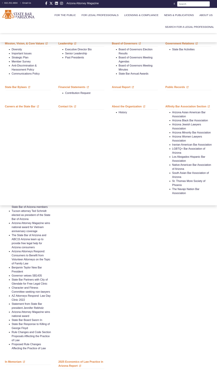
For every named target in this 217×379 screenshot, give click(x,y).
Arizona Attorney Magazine (82, 3)
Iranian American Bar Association (192, 144)
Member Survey (21, 61)
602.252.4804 (9, 3)
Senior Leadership (76, 53)
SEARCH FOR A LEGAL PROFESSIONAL (189, 26)
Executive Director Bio (78, 49)
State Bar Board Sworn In (27, 320)
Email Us (25, 3)
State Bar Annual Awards (134, 73)
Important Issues (22, 53)
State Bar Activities (183, 49)
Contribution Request (77, 93)
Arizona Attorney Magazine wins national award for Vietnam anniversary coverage (31, 227)
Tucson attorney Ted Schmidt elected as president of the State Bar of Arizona (31, 215)
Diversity (17, 49)
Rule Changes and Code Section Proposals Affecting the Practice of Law (31, 336)
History (123, 112)
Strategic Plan (20, 57)
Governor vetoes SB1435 (27, 275)
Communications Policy (26, 73)
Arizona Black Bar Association (190, 120)
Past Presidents (74, 57)
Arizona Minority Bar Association (191, 132)
